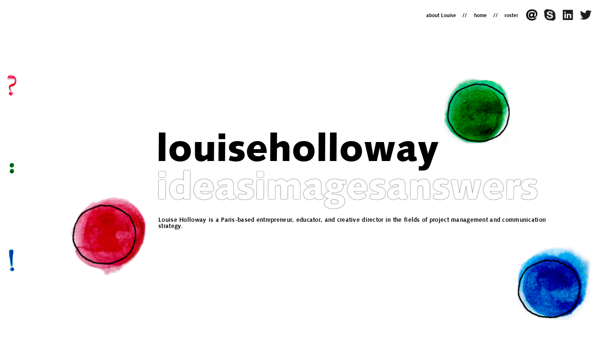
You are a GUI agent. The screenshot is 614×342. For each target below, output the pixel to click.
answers (462, 190)
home (480, 16)
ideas (205, 190)
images (320, 190)
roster (511, 16)
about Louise (441, 16)
